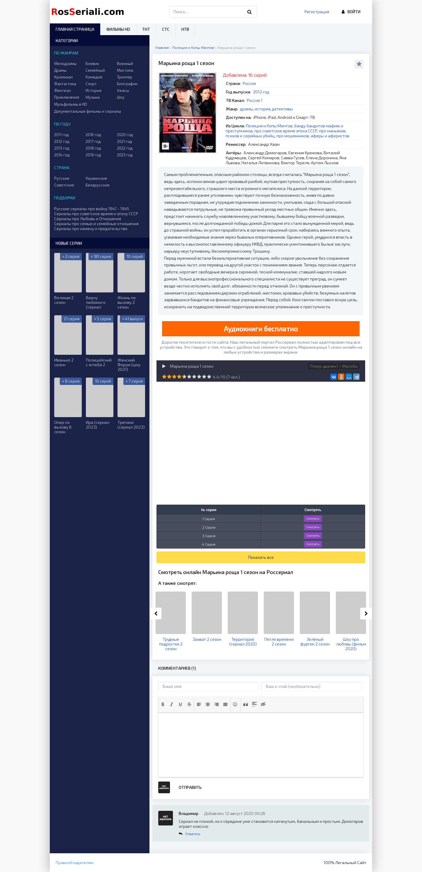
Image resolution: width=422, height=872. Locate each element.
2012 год (261, 91)
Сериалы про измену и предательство (90, 228)
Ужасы (123, 90)
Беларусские (98, 185)
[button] (163, 704)
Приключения (66, 97)
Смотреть (312, 518)
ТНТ (146, 29)
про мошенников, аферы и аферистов (312, 135)
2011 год (61, 134)
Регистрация (316, 11)
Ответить (192, 834)
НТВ (185, 29)
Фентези (62, 90)
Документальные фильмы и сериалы (87, 111)
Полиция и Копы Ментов (269, 125)
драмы (246, 108)
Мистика (125, 70)
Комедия (94, 77)
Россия (249, 83)
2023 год (125, 155)
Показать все (261, 557)
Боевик (92, 63)
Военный (125, 63)
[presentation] (163, 704)
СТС (165, 29)
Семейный (95, 70)
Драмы (60, 70)
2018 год (93, 148)
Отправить (190, 787)
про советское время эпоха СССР (285, 130)
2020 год (125, 134)
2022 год (125, 148)
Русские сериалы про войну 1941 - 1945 (91, 208)
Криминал (63, 77)
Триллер (124, 77)
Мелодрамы (65, 63)
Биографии (127, 83)
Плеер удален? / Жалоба (334, 366)
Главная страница (75, 29)
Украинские (96, 178)
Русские (61, 178)
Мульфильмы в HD (70, 104)
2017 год (93, 141)
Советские (64, 185)
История (93, 90)
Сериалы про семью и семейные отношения (96, 223)
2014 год (62, 155)
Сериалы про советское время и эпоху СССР (96, 213)
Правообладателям (74, 862)
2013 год (61, 148)
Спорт (91, 83)
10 (209, 376)
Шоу (121, 97)
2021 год (124, 141)
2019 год (93, 155)
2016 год (93, 134)
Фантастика (65, 83)
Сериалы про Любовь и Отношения (87, 218)
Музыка (93, 97)
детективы (282, 108)
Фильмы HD (118, 29)
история (262, 108)
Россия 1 (255, 100)
